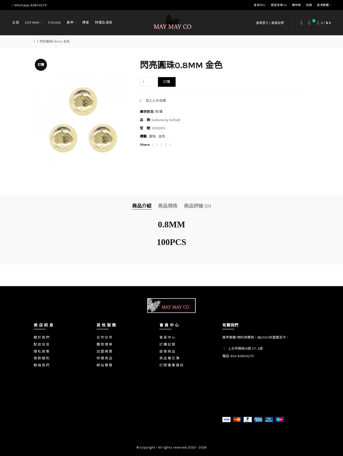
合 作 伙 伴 (104, 337)
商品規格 (167, 206)
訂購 (166, 82)
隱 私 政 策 (41, 351)
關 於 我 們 (41, 337)
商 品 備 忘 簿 (169, 358)
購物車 (296, 5)
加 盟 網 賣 (104, 351)
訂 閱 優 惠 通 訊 (171, 365)
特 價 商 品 (104, 358)
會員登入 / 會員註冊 (269, 23)
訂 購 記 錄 (167, 344)
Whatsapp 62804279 (29, 5)
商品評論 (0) (197, 206)
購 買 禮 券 (104, 344)
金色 (161, 136)
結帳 (309, 5)
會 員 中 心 (167, 337)
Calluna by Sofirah (166, 120)
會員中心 (260, 5)
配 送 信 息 (41, 344)
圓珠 (152, 136)
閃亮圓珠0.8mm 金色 (55, 41)
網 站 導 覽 (104, 365)
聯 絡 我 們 (41, 365)
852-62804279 (242, 356)
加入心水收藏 (156, 101)
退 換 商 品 (167, 351)
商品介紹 (141, 206)
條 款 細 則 (41, 358)
